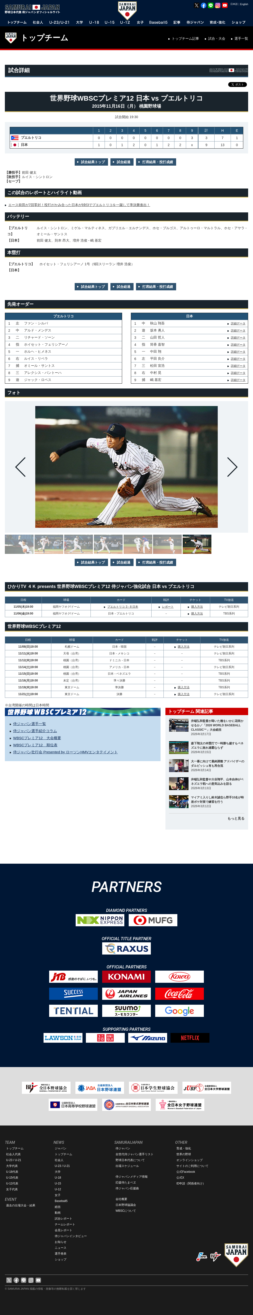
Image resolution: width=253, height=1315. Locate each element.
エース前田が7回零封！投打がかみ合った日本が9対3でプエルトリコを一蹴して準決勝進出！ (79, 205)
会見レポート (63, 1230)
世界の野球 (183, 1154)
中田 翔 (155, 351)
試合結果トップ (93, 162)
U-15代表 (12, 1177)
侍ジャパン (123, 1148)
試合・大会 (216, 38)
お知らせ (60, 1242)
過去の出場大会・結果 (20, 1205)
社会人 (59, 1160)
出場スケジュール (127, 1166)
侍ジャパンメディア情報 (132, 1176)
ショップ (60, 1259)
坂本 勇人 (157, 330)
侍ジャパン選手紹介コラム (35, 731)
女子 (58, 1195)
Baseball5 (61, 1201)
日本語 (234, 4)
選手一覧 (241, 38)
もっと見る (235, 818)
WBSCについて (126, 1210)
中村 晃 (155, 373)
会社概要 (121, 1199)
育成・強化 (183, 1148)
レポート (168, 606)
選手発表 (60, 1253)
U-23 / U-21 (13, 1160)
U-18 (58, 1177)
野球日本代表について (130, 1160)
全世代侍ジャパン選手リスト (135, 1154)
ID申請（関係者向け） (191, 1183)
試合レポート (63, 1218)
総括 (58, 1207)
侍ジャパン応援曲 (127, 1188)
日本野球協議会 (126, 1205)
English (244, 4)
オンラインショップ (189, 1160)
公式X (180, 1177)
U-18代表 (12, 1171)
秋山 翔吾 (157, 323)
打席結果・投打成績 (157, 162)
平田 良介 (157, 358)
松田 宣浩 (157, 366)
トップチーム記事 (185, 38)
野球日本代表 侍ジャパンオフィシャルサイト (34, 9)
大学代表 (12, 1166)
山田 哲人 (157, 337)
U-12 (58, 1189)
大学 (58, 1171)
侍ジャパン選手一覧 (29, 724)
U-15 (58, 1183)
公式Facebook (185, 1171)
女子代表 (12, 1189)
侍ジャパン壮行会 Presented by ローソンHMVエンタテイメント (65, 752)
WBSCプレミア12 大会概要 (37, 738)
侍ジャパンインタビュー (71, 1236)
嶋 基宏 (155, 380)
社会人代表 (13, 1154)
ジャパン (60, 1148)
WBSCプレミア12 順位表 (35, 745)
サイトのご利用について (192, 1166)
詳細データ (238, 323)
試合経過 (123, 162)
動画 (58, 1212)
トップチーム (44, 37)
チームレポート (65, 1224)
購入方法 (197, 606)
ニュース (60, 1247)
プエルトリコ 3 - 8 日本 (122, 606)
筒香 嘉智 (157, 344)
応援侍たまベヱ (126, 1182)
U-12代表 (12, 1183)
